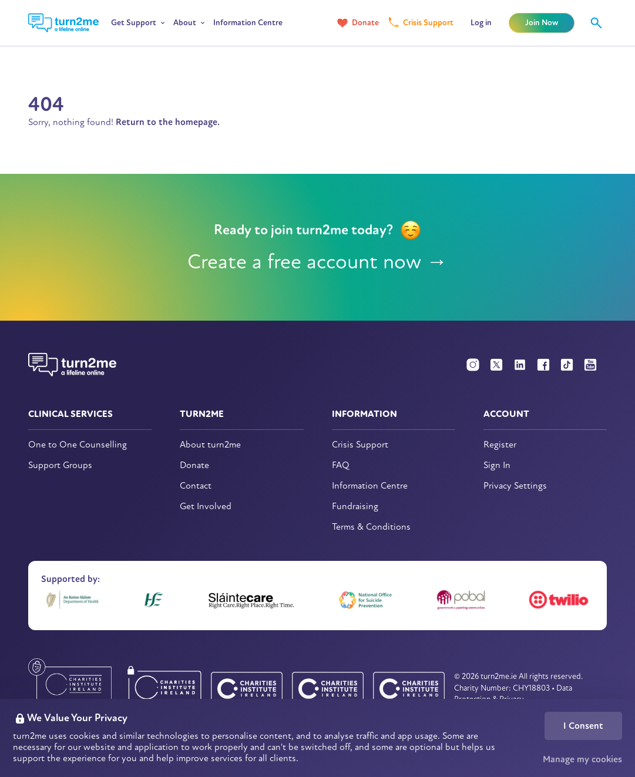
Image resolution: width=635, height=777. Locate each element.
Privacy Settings (515, 486)
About (184, 23)
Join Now (541, 23)
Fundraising (355, 506)
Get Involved (205, 506)
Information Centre (248, 23)
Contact (195, 486)
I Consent (583, 726)
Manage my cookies (582, 759)
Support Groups (60, 465)
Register (499, 444)
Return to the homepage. (168, 122)
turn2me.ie (499, 676)
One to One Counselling (77, 444)
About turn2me (210, 444)
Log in (481, 23)
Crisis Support (428, 23)
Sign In (496, 465)
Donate (365, 23)
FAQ (341, 465)
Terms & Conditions (371, 527)
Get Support (133, 23)
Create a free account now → (317, 262)
